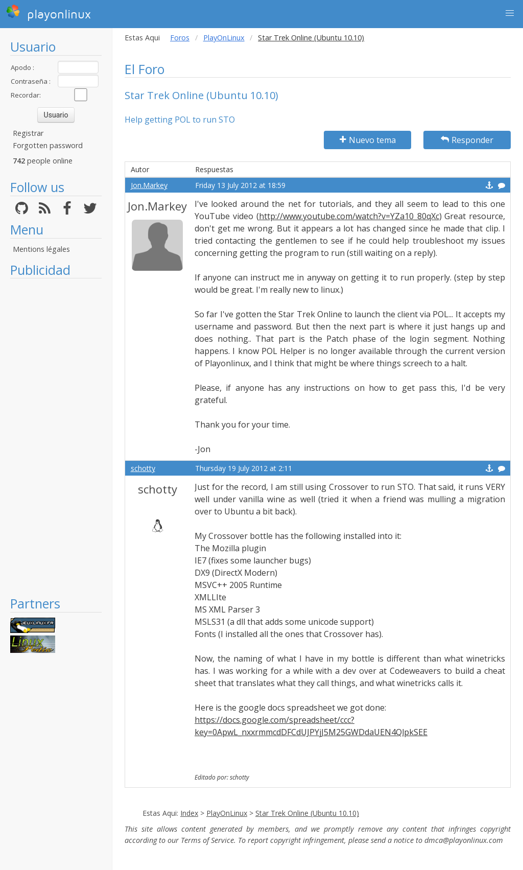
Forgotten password (48, 145)
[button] (509, 13)
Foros (179, 37)
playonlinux (48, 12)
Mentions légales (41, 249)
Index (189, 813)
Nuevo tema (368, 140)
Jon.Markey (149, 185)
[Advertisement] (56, 437)
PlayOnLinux (224, 37)
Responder (467, 140)
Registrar (28, 133)
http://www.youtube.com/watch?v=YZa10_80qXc (349, 216)
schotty (143, 468)
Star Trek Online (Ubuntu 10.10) (307, 813)
